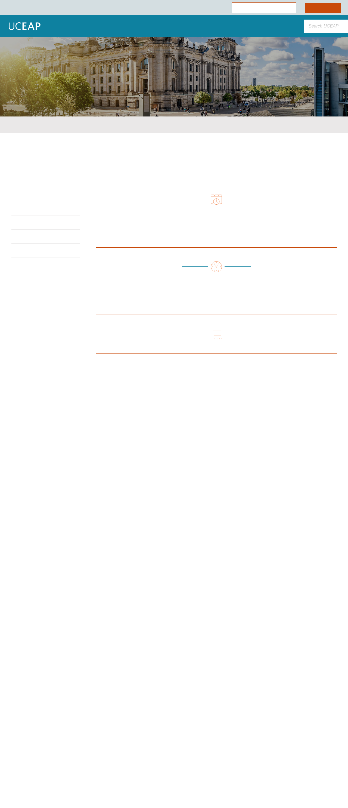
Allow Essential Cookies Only (55, 772)
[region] (55, 748)
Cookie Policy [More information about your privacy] (50, 745)
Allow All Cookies (55, 757)
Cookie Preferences (55, 786)
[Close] (99, 700)
